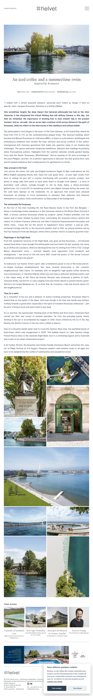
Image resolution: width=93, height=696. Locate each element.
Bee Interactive (19, 681)
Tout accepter (57, 688)
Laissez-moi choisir (54, 682)
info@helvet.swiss (33, 689)
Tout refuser (77, 688)
